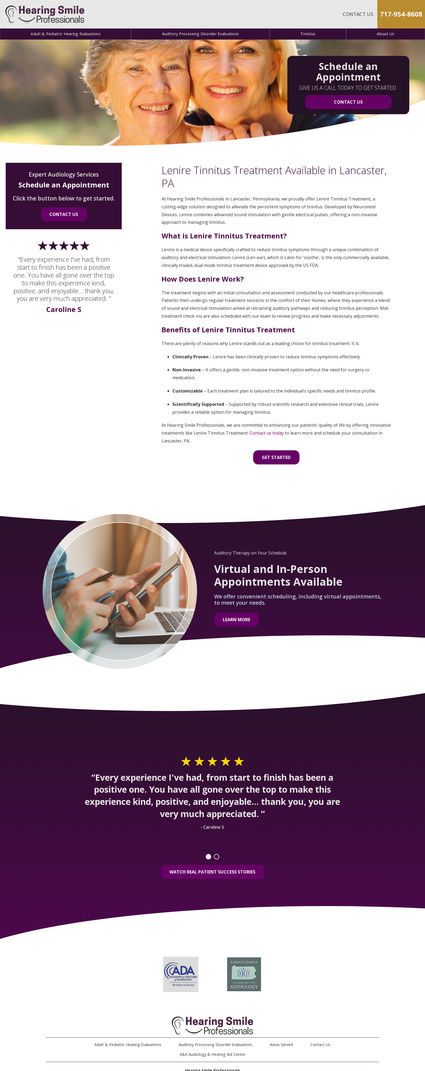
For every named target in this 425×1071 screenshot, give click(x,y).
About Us (385, 33)
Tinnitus (307, 33)
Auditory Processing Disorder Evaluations (200, 33)
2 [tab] (216, 857)
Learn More (236, 620)
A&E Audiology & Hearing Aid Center (212, 1054)
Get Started (276, 457)
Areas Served (281, 1044)
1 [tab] (208, 857)
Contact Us (358, 14)
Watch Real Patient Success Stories (212, 872)
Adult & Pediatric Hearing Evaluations (66, 33)
